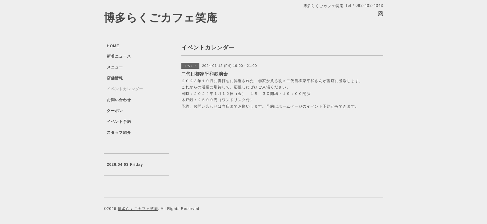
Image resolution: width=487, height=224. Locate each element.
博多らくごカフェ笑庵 (160, 18)
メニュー (115, 67)
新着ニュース (119, 56)
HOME (113, 46)
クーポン (115, 111)
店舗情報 (115, 78)
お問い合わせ (119, 100)
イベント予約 (119, 121)
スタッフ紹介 (119, 132)
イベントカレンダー (125, 89)
